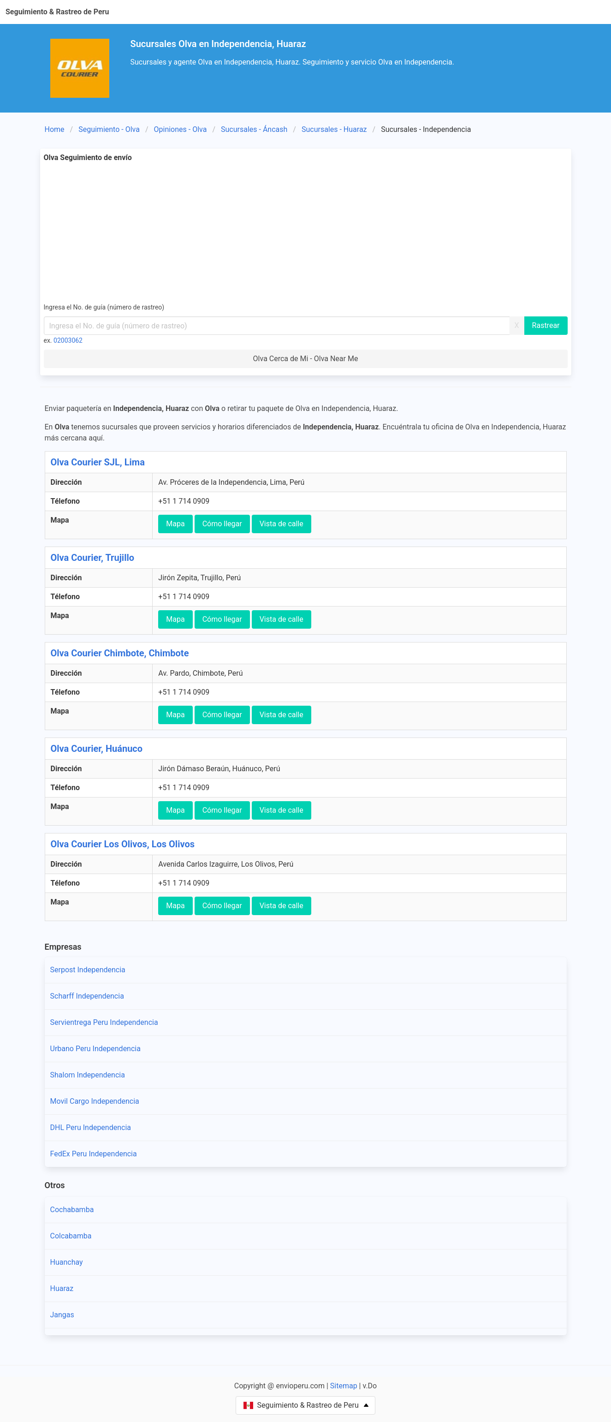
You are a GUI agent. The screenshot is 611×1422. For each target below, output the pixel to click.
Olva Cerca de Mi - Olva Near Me (305, 358)
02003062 (68, 340)
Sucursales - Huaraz (334, 129)
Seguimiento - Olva (109, 129)
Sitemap (343, 1385)
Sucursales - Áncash (254, 129)
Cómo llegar (222, 523)
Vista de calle (281, 523)
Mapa (175, 523)
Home (55, 129)
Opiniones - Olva (180, 129)
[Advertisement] (306, 232)
